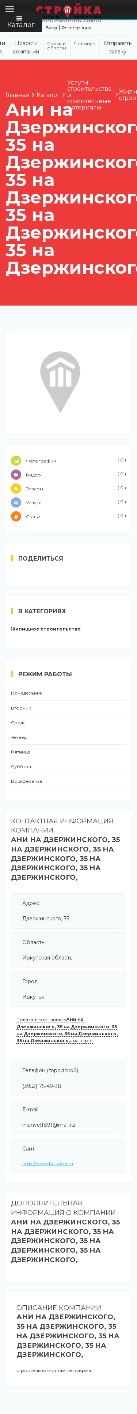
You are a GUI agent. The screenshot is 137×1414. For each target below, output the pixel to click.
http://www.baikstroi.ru (47, 1163)
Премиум (85, 43)
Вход (51, 27)
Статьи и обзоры (56, 45)
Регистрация (77, 27)
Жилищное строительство (46, 629)
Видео (68, 475)
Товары (68, 488)
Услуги (68, 502)
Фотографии (68, 461)
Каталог (21, 22)
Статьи (68, 516)
